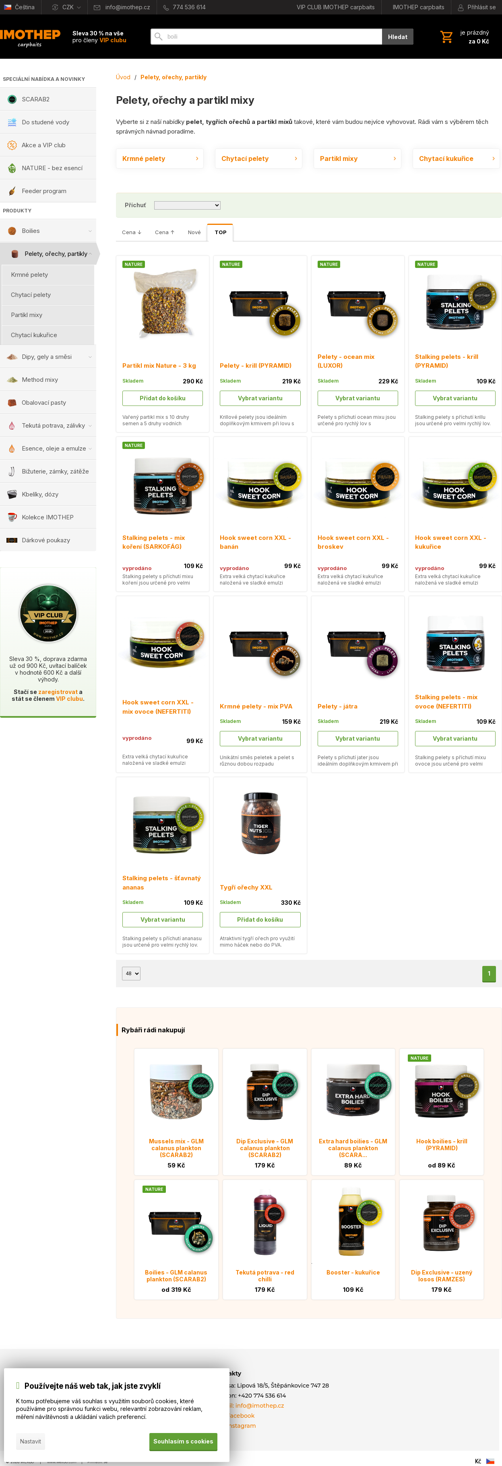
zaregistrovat (58, 691)
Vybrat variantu (260, 398)
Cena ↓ (132, 232)
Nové (194, 232)
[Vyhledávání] (266, 37)
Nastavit (30, 1441)
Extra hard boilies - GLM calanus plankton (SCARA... (353, 1148)
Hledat (397, 36)
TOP (221, 232)
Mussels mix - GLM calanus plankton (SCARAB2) (176, 1148)
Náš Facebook (234, 1415)
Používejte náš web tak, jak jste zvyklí (93, 1386)
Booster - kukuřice (353, 1272)
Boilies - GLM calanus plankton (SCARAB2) (176, 1276)
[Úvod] (30, 36)
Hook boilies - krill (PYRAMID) (441, 1144)
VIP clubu (69, 698)
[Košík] (464, 37)
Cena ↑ (165, 232)
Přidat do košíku (163, 398)
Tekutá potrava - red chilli (265, 1276)
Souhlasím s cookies (183, 1441)
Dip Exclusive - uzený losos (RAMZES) (441, 1276)
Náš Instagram (235, 1425)
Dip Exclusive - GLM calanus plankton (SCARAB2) (264, 1148)
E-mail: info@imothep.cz (249, 1405)
